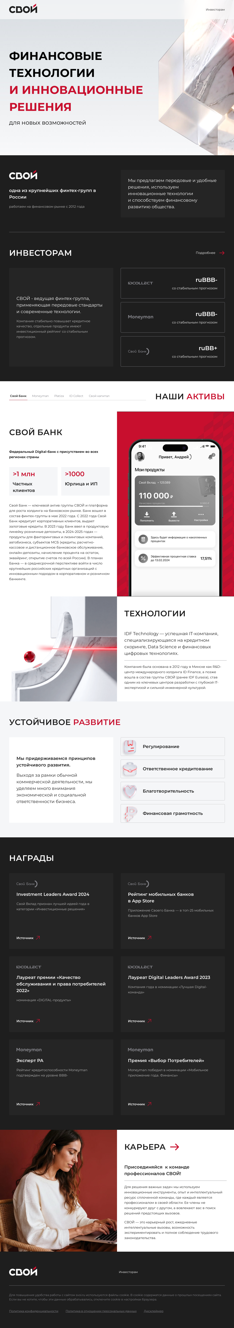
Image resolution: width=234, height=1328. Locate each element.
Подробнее (210, 253)
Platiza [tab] (59, 396)
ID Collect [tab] (76, 396)
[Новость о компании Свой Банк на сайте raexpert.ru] (173, 351)
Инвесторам (215, 9)
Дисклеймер (153, 1311)
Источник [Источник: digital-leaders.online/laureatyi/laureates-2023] (140, 1021)
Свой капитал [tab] (99, 396)
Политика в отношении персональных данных (101, 1311)
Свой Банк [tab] (18, 396)
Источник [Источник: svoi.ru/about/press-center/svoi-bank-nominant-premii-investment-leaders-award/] (29, 938)
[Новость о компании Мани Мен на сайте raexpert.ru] (173, 317)
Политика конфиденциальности (33, 1311)
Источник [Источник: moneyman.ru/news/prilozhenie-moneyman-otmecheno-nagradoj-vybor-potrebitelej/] (140, 1104)
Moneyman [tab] (40, 396)
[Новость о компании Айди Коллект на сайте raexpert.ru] (173, 283)
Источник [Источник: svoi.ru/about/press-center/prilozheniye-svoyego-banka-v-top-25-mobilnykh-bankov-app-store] (140, 938)
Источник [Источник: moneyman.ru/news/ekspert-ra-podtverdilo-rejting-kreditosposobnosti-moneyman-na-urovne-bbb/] (29, 1104)
